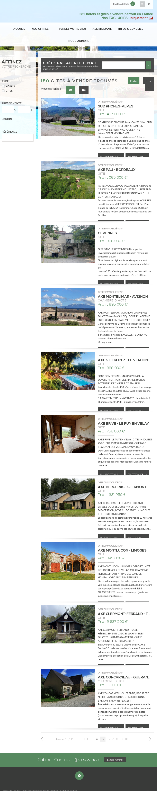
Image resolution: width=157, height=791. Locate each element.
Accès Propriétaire (57, 782)
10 (126, 728)
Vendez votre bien (62, 29)
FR (142, 4)
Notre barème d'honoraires (18, 782)
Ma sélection (124, 3)
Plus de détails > (111, 146)
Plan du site (40, 782)
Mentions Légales (12, 779)
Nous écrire (115, 748)
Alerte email (90, 29)
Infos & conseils (116, 29)
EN (149, 4)
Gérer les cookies (68, 779)
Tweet (148, 780)
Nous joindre (141, 29)
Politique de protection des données (40, 779)
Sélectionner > (137, 146)
